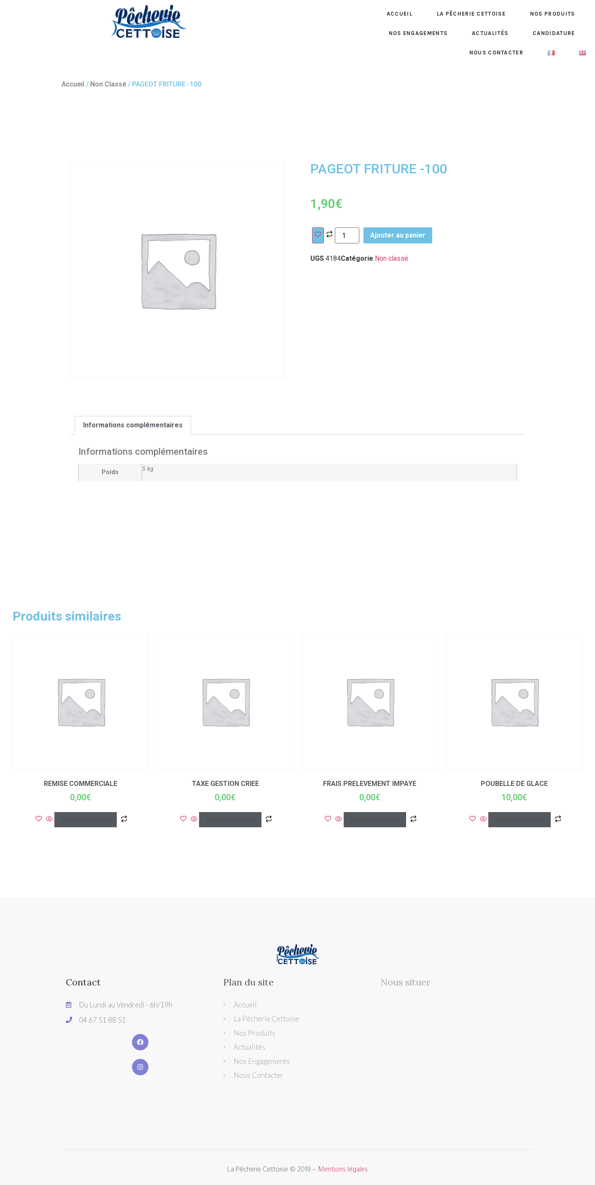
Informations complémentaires (133, 425)
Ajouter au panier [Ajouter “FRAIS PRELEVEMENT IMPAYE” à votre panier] (374, 819)
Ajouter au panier (397, 235)
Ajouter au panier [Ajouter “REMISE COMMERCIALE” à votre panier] (85, 819)
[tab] (133, 425)
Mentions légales (343, 1169)
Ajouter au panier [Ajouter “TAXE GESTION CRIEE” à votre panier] (230, 819)
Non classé (108, 84)
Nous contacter (496, 52)
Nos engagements (418, 33)
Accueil (399, 14)
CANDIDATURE (554, 33)
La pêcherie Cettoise (471, 14)
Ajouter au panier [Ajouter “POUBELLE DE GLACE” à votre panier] (519, 819)
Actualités (490, 33)
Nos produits (552, 14)
